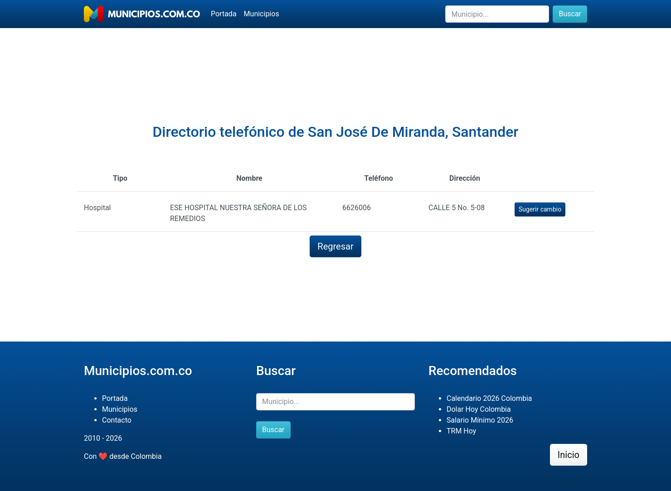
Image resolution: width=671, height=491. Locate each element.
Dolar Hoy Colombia (479, 409)
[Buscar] (497, 14)
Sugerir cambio (540, 209)
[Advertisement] (335, 59)
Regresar (335, 246)
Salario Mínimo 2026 (480, 420)
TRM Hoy (461, 431)
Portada (224, 14)
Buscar (570, 14)
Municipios (261, 14)
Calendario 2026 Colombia (489, 398)
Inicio (568, 454)
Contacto (116, 420)
